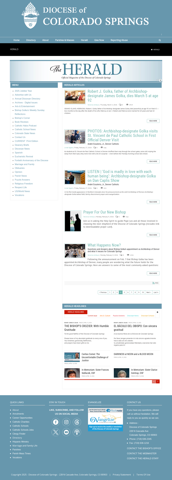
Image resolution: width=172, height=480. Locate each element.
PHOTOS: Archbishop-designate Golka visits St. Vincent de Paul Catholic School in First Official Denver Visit (74, 137)
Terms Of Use (143, 474)
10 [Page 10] (143, 292)
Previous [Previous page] (104, 292)
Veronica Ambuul (93, 105)
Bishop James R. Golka (71, 322)
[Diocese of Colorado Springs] (86, 15)
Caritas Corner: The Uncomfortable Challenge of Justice (95, 357)
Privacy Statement (122, 474)
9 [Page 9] (138, 292)
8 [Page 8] (135, 292)
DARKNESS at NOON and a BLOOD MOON (133, 354)
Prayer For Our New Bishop (72, 221)
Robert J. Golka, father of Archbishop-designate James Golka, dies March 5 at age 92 (74, 97)
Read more (153, 121)
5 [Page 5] (124, 292)
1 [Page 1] (109, 292)
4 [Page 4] (120, 292)
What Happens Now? (74, 251)
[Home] (152, 49)
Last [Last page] (155, 292)
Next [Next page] (148, 292)
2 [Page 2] (113, 292)
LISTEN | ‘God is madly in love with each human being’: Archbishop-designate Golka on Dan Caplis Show (74, 177)
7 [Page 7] (131, 292)
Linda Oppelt (68, 148)
